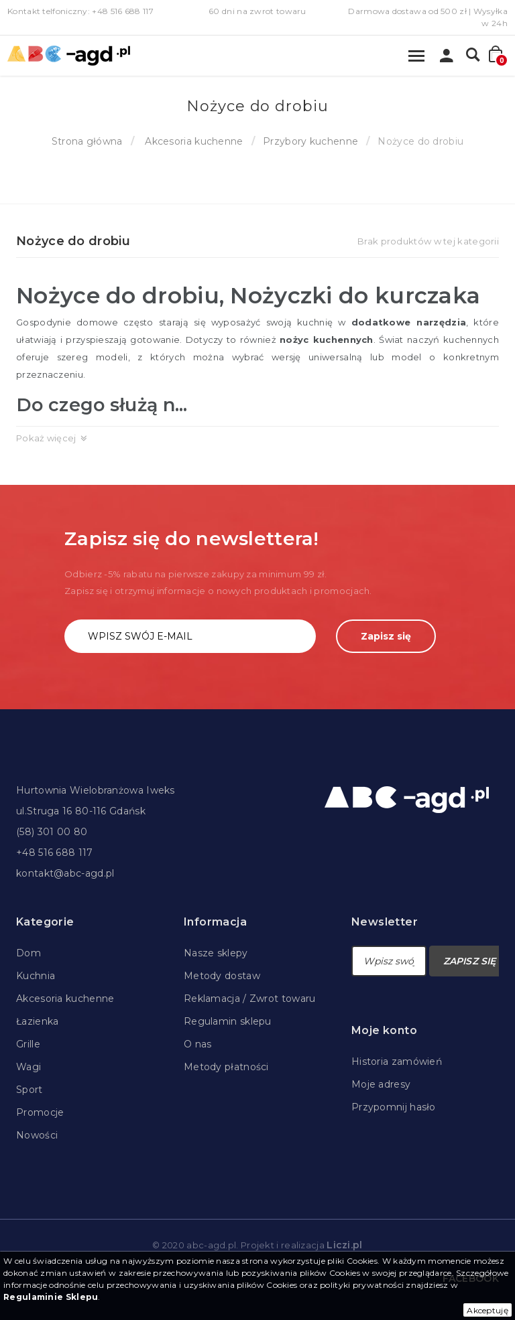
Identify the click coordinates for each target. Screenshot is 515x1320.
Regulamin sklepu (228, 1021)
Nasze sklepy (216, 953)
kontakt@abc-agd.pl (65, 873)
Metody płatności (226, 1067)
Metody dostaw (222, 976)
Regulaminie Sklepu (50, 1297)
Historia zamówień (396, 1061)
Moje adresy (380, 1084)
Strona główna (87, 141)
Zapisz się (386, 636)
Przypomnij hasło (393, 1107)
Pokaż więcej (46, 438)
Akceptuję (487, 1310)
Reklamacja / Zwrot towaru (250, 999)
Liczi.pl (344, 1245)
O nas (198, 1044)
